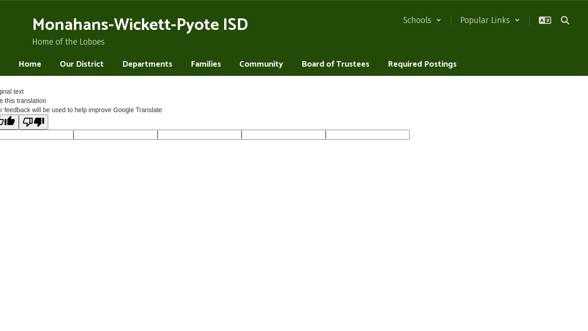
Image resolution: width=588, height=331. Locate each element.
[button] (422, 20)
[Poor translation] (33, 122)
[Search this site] (565, 20)
